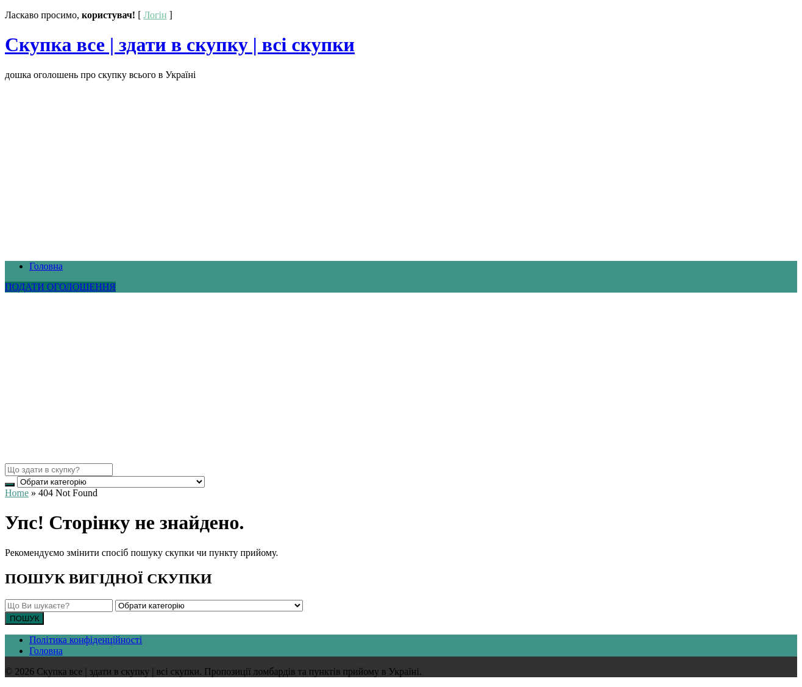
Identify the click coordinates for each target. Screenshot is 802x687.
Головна (46, 266)
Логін (154, 15)
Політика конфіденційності (85, 640)
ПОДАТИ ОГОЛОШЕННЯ (60, 287)
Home (17, 493)
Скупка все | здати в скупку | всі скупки (180, 44)
